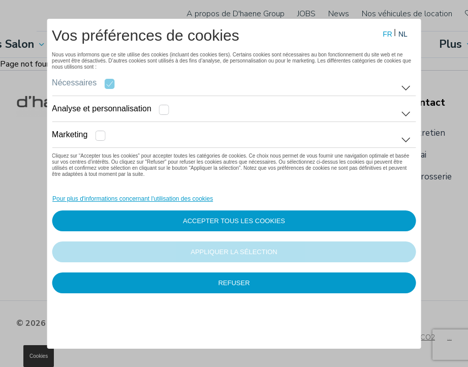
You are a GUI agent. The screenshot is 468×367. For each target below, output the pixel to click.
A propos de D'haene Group (235, 13)
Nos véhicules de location (407, 13)
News (338, 13)
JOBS (306, 13)
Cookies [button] (38, 356)
